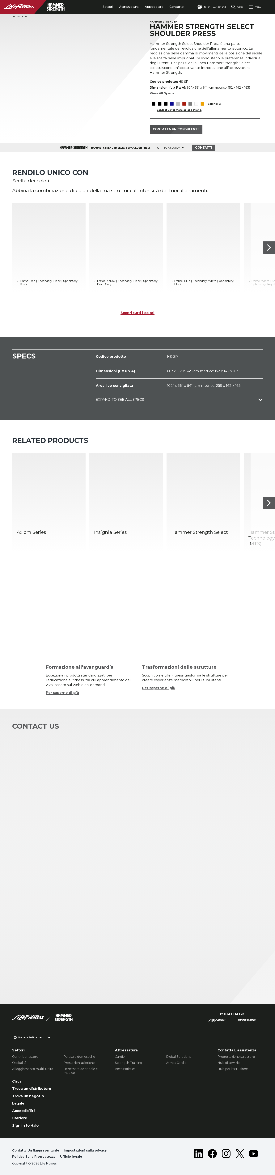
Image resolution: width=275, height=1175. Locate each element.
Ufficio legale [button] (71, 1156)
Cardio (120, 1056)
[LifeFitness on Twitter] (239, 1154)
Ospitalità (19, 1063)
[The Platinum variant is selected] (178, 104)
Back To (20, 16)
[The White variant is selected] (196, 104)
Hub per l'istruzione (233, 1069)
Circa (17, 1081)
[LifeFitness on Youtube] (253, 1154)
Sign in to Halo (25, 1125)
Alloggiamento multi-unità (32, 1069)
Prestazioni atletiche (79, 1063)
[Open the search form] (237, 7)
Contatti (203, 147)
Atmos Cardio (176, 1063)
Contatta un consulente (176, 129)
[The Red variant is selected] (184, 104)
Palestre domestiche (79, 1056)
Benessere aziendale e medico (81, 1071)
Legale (18, 1103)
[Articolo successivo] (269, 248)
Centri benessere (25, 1056)
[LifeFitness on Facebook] (212, 1154)
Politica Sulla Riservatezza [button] (34, 1156)
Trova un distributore (31, 1089)
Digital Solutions (178, 1056)
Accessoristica (125, 1069)
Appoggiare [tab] (154, 7)
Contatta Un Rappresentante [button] (35, 1150)
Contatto (176, 7)
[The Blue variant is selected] (172, 104)
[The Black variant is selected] (153, 104)
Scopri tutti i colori (137, 313)
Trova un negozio (28, 1096)
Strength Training (128, 1063)
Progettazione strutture (236, 1056)
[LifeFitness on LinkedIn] (198, 1154)
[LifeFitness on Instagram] (226, 1154)
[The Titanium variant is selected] (190, 104)
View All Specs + (163, 93)
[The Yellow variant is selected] (202, 104)
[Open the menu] (255, 7)
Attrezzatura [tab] (129, 7)
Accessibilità (24, 1111)
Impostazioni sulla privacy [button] (85, 1150)
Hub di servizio (229, 1063)
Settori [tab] (108, 7)
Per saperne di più (62, 693)
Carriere (19, 1118)
